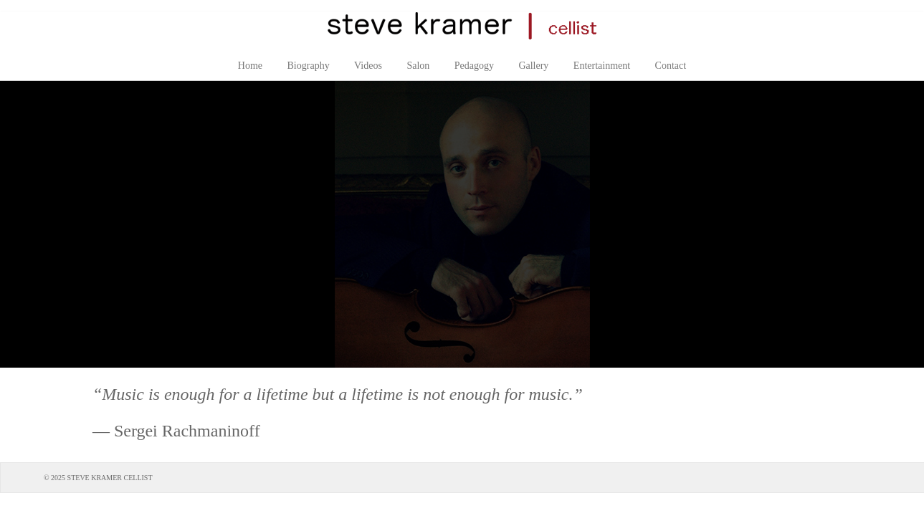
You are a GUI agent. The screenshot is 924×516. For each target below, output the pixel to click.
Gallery (533, 65)
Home (250, 65)
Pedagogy (474, 65)
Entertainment (601, 65)
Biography (308, 65)
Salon (417, 65)
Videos (368, 65)
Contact (671, 65)
